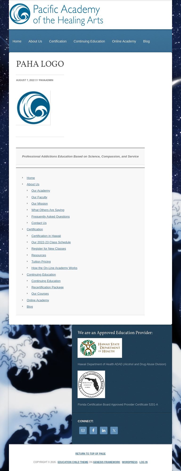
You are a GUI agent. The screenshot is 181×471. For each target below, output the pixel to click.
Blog (146, 41)
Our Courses (40, 293)
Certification (57, 41)
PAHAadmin (46, 80)
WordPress (130, 462)
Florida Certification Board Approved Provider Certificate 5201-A (118, 404)
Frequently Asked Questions (50, 216)
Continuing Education (89, 41)
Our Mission (39, 203)
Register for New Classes (48, 248)
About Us (35, 41)
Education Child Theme (73, 462)
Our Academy (40, 190)
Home (16, 41)
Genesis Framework (106, 462)
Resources (38, 255)
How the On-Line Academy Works (54, 268)
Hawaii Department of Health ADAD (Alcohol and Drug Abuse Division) (122, 364)
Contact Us (38, 223)
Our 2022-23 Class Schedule (51, 242)
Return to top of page (90, 453)
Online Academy (124, 41)
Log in (144, 462)
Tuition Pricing (41, 261)
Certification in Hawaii (46, 236)
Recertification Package (47, 287)
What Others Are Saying (47, 210)
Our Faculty (39, 197)
